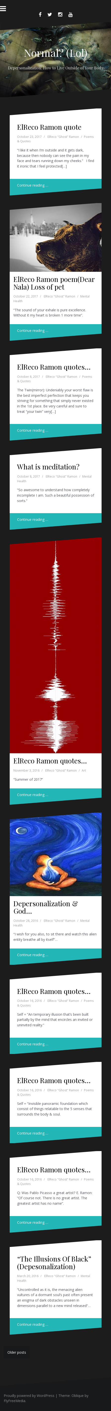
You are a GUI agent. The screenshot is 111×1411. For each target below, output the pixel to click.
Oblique (78, 1395)
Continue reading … (32, 185)
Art (84, 770)
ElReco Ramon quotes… (54, 366)
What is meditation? (48, 466)
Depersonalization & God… (45, 907)
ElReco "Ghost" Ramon (63, 137)
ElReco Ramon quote (49, 126)
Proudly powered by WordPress (29, 1395)
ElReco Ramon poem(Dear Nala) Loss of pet (54, 282)
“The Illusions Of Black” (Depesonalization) (54, 1262)
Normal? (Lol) (55, 53)
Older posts (16, 1352)
